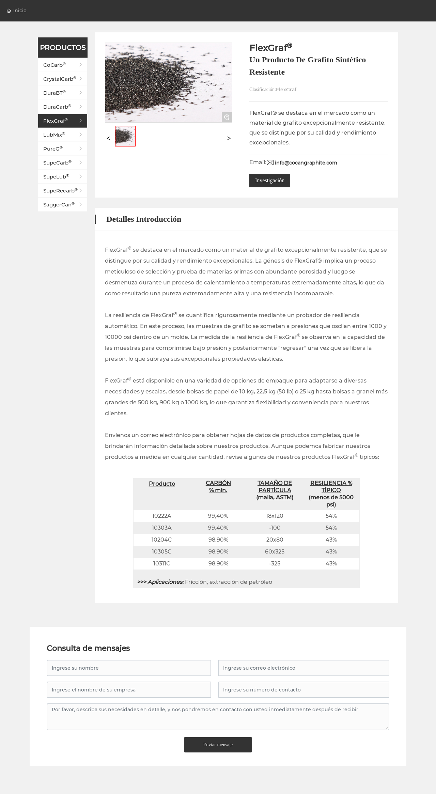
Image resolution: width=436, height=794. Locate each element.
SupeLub (63, 177)
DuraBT (63, 93)
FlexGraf (63, 121)
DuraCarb (63, 107)
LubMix (63, 135)
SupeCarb (63, 163)
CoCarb (63, 65)
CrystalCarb (63, 79)
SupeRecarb (63, 191)
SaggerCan (63, 205)
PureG (63, 149)
